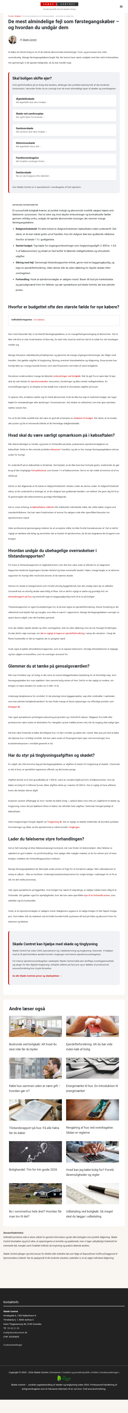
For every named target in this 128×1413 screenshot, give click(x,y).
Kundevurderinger (109, 1372)
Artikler (95, 1372)
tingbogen (74, 827)
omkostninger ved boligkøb (67, 376)
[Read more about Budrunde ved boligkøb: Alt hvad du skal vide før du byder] (35, 1027)
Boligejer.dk (14, 706)
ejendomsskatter (39, 381)
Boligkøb (18, 16)
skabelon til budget (83, 418)
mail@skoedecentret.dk (15, 1332)
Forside (10, 16)
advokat (78, 1388)
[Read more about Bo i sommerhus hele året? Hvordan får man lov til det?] (35, 1194)
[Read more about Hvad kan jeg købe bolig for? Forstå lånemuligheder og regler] (92, 1152)
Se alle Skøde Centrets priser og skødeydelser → (37, 975)
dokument (55, 449)
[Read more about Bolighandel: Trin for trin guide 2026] (35, 1152)
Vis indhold (38, 320)
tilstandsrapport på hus (20, 596)
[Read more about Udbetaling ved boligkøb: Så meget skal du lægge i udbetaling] (92, 1194)
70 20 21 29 (13, 1328)
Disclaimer (55, 1372)
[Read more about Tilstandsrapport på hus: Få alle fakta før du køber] (35, 1110)
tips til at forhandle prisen (97, 895)
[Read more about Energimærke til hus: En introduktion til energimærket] (92, 1068)
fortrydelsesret (38, 470)
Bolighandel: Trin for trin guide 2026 (33, 1169)
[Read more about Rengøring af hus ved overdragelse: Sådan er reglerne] (92, 1110)
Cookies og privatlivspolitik (76, 1372)
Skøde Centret (30, 40)
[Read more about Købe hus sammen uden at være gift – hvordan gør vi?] (35, 1068)
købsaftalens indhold (43, 507)
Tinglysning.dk (54, 821)
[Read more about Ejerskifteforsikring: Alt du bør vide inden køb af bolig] (92, 1027)
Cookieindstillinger (12, 1344)
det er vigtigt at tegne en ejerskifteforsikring (62, 633)
